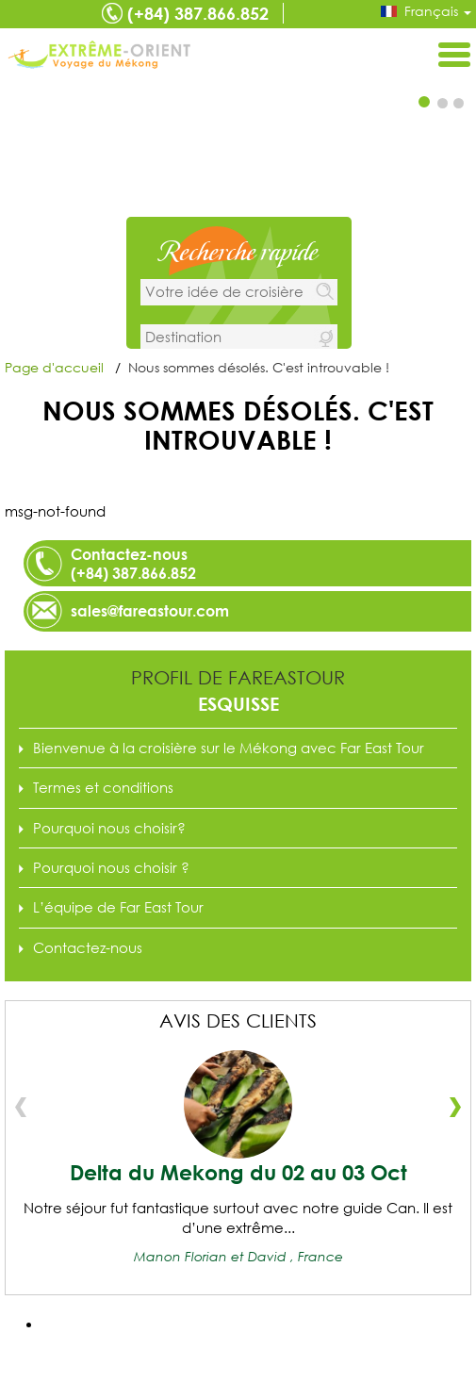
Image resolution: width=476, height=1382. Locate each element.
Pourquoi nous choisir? (109, 827)
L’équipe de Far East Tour (118, 906)
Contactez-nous (87, 947)
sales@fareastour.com (150, 610)
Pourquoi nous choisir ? (111, 867)
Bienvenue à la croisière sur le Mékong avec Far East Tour (228, 747)
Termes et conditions (103, 787)
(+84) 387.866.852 (198, 13)
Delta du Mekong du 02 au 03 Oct (238, 1172)
